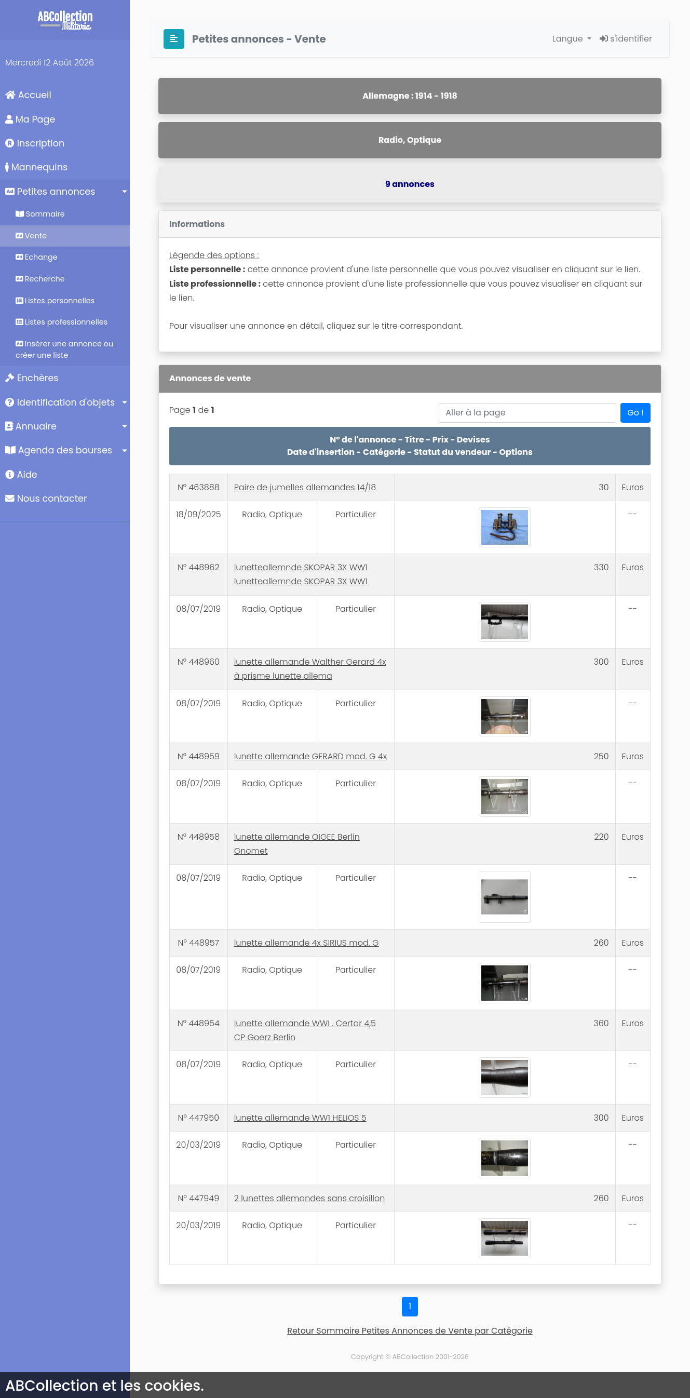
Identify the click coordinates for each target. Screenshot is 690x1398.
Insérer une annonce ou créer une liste (64, 349)
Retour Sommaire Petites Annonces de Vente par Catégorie (410, 1331)
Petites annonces (50, 191)
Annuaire (31, 426)
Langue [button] (568, 39)
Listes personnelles (55, 300)
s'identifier (626, 39)
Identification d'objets (60, 402)
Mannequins (36, 167)
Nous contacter (46, 498)
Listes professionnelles (61, 322)
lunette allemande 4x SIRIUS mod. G (306, 943)
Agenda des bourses (58, 450)
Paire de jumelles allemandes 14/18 (305, 487)
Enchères (32, 378)
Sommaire (40, 214)
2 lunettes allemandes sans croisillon (309, 1198)
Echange (37, 257)
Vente (31, 236)
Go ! (635, 413)
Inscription (34, 143)
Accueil (28, 95)
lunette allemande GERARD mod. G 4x (310, 756)
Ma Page (30, 119)
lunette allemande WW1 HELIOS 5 (300, 1118)
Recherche (40, 279)
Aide (21, 474)
